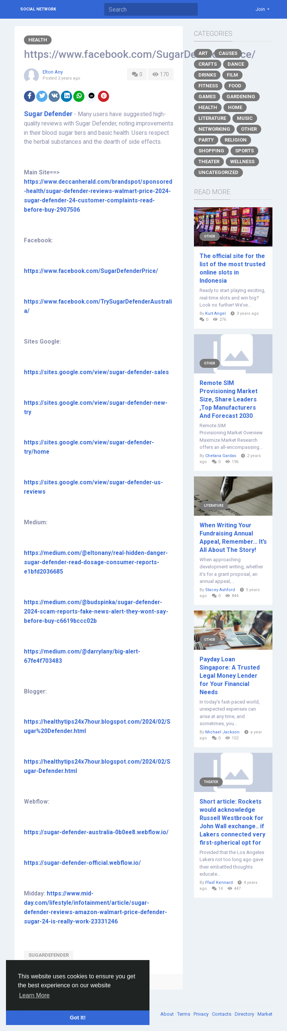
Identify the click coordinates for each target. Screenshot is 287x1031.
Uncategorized (218, 172)
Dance (236, 64)
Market (264, 1014)
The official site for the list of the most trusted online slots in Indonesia (232, 268)
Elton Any (53, 72)
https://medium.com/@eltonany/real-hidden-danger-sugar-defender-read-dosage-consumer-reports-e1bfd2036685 (96, 562)
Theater (208, 161)
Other (249, 129)
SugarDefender (48, 955)
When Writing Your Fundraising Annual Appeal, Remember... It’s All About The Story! (233, 537)
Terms (184, 1014)
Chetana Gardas (220, 455)
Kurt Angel (215, 313)
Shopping (211, 150)
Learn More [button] (34, 995)
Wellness (242, 161)
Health (37, 40)
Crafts (207, 64)
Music (245, 118)
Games (207, 96)
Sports (244, 150)
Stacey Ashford (220, 589)
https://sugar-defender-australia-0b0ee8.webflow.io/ (96, 832)
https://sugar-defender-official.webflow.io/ (82, 863)
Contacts (222, 1014)
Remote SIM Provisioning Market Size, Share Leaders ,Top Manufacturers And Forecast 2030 (228, 399)
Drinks (207, 75)
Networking (214, 129)
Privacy (202, 1014)
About (167, 1014)
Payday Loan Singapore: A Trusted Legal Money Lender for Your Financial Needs (230, 676)
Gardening (240, 96)
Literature (212, 118)
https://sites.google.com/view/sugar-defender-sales (96, 372)
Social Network (38, 9)
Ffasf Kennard (219, 882)
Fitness (208, 85)
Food (235, 85)
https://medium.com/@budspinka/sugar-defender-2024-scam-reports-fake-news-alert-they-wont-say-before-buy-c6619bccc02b (96, 611)
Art (203, 53)
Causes (228, 53)
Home (235, 107)
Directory (245, 1014)
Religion (236, 140)
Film (232, 75)
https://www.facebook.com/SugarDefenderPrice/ (91, 271)
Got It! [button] (78, 1018)
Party (206, 140)
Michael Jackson (222, 732)
